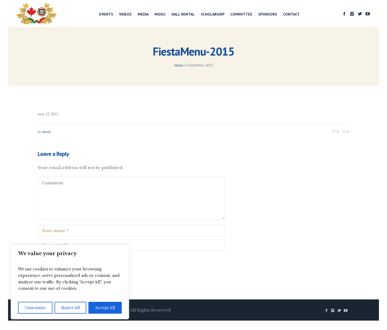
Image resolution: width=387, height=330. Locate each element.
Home (178, 65)
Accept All (105, 307)
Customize (35, 307)
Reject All (70, 307)
